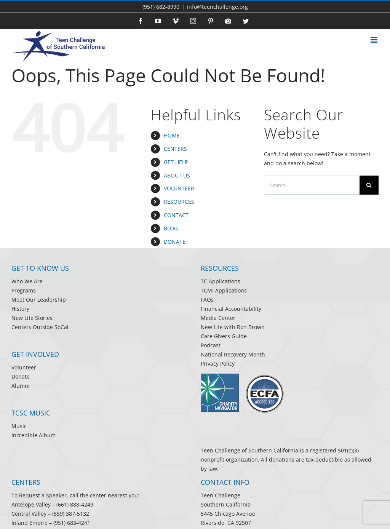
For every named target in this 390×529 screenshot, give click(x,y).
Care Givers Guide (224, 336)
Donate (20, 376)
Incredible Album (33, 435)
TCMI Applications (224, 290)
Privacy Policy (218, 363)
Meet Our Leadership (38, 299)
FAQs (207, 299)
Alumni (20, 385)
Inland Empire (29, 522)
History (20, 308)
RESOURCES (179, 201)
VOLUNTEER (179, 188)
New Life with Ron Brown (233, 327)
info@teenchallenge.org (217, 6)
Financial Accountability (231, 308)
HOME (172, 135)
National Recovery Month (233, 354)
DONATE (174, 241)
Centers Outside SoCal (40, 327)
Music (19, 426)
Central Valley (28, 513)
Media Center (218, 317)
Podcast (211, 345)
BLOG (171, 228)
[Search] (369, 185)
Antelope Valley (31, 504)
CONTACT (176, 215)
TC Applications (220, 281)
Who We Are (27, 281)
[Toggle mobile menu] (375, 42)
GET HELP (176, 162)
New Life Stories (32, 317)
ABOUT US (177, 175)
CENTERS (175, 148)
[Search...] (312, 185)
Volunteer (23, 367)
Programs (23, 290)
